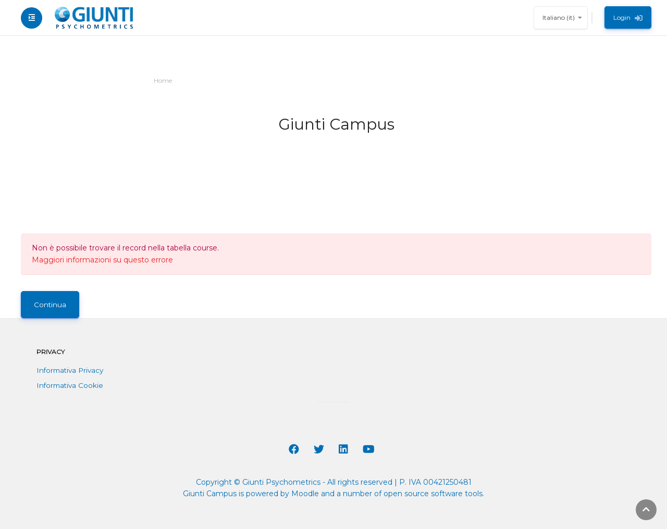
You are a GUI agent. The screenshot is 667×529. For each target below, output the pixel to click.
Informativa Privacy (69, 370)
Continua (50, 304)
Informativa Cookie (69, 385)
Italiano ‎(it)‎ (558, 17)
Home (163, 80)
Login (628, 18)
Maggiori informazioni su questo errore (102, 259)
